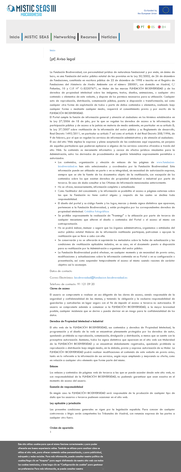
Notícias (109, 36)
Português (143, 26)
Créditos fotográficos (96, 211)
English (164, 26)
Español (154, 26)
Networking (65, 36)
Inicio (15, 36)
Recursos (89, 36)
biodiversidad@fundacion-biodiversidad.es (100, 277)
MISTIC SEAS (36, 36)
